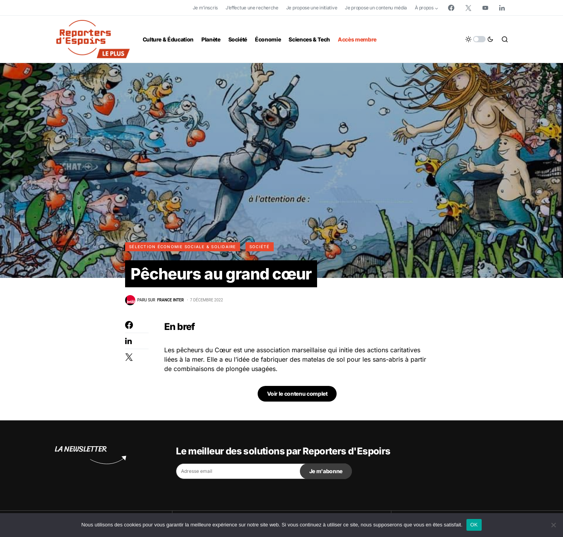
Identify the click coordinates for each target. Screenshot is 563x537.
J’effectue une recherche (252, 8)
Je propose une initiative (311, 8)
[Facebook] (451, 8)
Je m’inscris (205, 8)
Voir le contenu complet (297, 393)
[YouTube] (485, 8)
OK (474, 525)
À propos (424, 8)
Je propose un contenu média (376, 8)
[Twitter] (468, 8)
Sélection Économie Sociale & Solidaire (182, 246)
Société (259, 246)
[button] (479, 39)
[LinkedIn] (502, 8)
